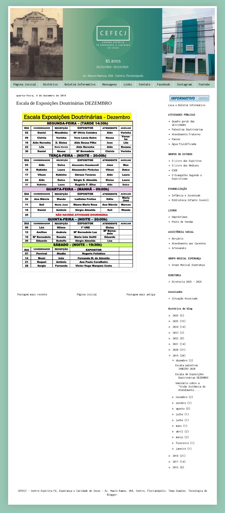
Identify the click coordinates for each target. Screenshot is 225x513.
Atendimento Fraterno (186, 134)
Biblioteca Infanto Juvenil (190, 200)
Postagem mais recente (32, 294)
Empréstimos (179, 216)
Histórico (50, 84)
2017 (176, 461)
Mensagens (109, 84)
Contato (144, 84)
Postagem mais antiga (141, 294)
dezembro (182, 360)
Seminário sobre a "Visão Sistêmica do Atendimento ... (190, 387)
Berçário (177, 238)
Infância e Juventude (186, 195)
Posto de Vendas (182, 221)
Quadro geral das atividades (183, 123)
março (180, 437)
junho (180, 420)
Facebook (163, 84)
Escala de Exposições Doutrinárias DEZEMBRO (191, 376)
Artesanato (179, 248)
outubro (181, 402)
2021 (176, 344)
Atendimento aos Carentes (189, 243)
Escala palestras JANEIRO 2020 (186, 367)
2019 (176, 355)
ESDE (175, 170)
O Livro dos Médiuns (185, 165)
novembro (182, 397)
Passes (176, 139)
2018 (176, 455)
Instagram (184, 84)
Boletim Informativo (80, 84)
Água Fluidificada (184, 144)
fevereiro (183, 443)
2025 (176, 321)
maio (179, 425)
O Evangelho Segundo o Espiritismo (187, 177)
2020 (176, 349)
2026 (176, 315)
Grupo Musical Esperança (188, 264)
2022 (176, 338)
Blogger (112, 494)
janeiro (181, 448)
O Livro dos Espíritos (187, 160)
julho (180, 414)
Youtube (204, 84)
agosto (181, 408)
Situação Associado (184, 298)
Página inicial (24, 84)
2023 (176, 332)
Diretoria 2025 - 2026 (187, 281)
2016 (176, 467)
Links (128, 84)
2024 (176, 326)
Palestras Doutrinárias (187, 129)
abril (180, 431)
